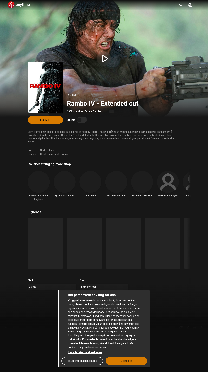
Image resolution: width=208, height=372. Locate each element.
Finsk (50, 154)
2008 (69, 111)
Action (88, 111)
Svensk (64, 154)
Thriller (97, 111)
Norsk (57, 154)
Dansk (43, 154)
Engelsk (32, 154)
